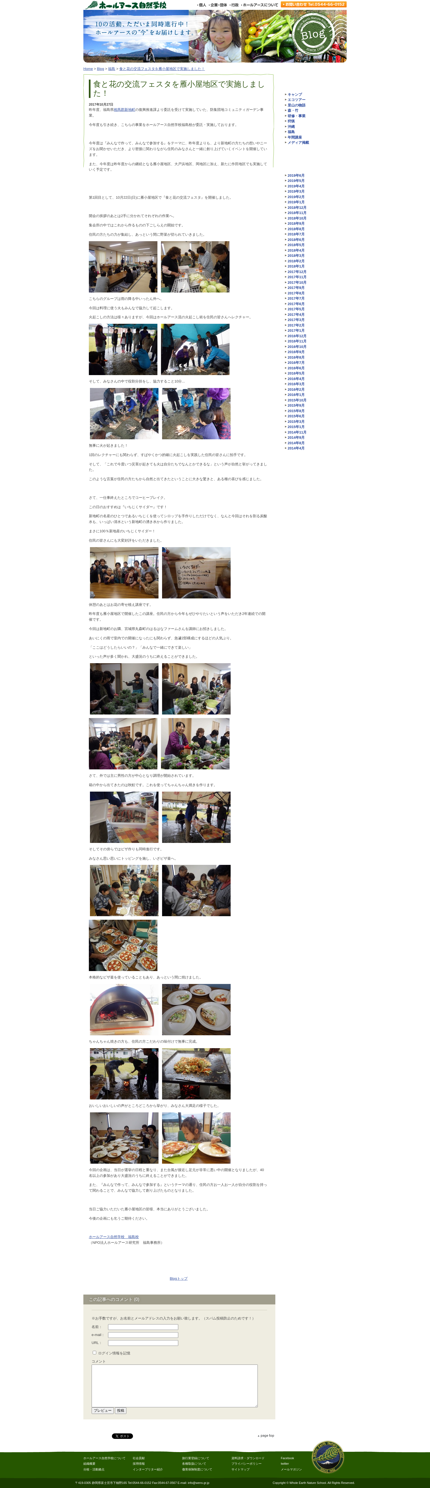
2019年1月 (296, 202)
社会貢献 (139, 1458)
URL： (97, 1343)
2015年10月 (297, 400)
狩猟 (291, 121)
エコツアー (296, 100)
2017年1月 (296, 330)
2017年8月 (296, 293)
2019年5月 (296, 181)
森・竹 (293, 110)
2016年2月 (296, 389)
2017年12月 (297, 272)
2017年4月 (296, 315)
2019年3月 (296, 191)
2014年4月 (296, 448)
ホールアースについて (259, 5)
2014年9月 (296, 437)
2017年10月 (297, 282)
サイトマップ (240, 1469)
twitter (285, 1463)
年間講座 (295, 137)
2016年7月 (296, 363)
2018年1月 (296, 266)
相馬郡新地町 (124, 110)
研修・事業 (296, 116)
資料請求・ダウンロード (248, 1458)
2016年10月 (297, 347)
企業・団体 (217, 5)
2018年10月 (297, 218)
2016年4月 (296, 379)
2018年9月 (296, 223)
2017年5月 (296, 309)
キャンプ (295, 94)
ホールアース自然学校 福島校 (114, 1237)
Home (88, 69)
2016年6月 (296, 368)
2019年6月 (296, 175)
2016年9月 (296, 352)
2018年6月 (296, 240)
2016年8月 (296, 357)
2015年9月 (296, 405)
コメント (99, 1361)
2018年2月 (296, 261)
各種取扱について (194, 1463)
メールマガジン (291, 1469)
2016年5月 (296, 373)
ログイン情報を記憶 (114, 1353)
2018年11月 (297, 213)
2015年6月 (296, 416)
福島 (111, 69)
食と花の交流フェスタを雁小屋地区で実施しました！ (162, 69)
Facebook (287, 1458)
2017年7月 (296, 298)
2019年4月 (296, 186)
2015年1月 (296, 427)
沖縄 (291, 127)
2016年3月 (296, 384)
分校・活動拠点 (93, 1469)
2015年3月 (296, 422)
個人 (201, 5)
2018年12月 (297, 208)
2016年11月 (297, 341)
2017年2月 (296, 325)
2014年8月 (296, 443)
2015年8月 (296, 411)
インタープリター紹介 (148, 1469)
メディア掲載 (298, 142)
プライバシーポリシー (246, 1463)
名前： (97, 1327)
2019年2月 (296, 197)
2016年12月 (297, 336)
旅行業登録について (195, 1458)
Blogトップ (179, 1278)
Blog (100, 69)
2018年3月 (296, 256)
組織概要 (89, 1463)
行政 (234, 5)
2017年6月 (296, 304)
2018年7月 (296, 234)
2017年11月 (297, 277)
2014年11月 (297, 432)
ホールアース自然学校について (104, 1458)
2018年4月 (296, 250)
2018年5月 (296, 245)
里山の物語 (296, 105)
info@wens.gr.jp (198, 1482)
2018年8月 (296, 229)
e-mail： (98, 1335)
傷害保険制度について (197, 1469)
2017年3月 (296, 320)
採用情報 (139, 1463)
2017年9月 (296, 288)
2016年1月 (296, 395)
